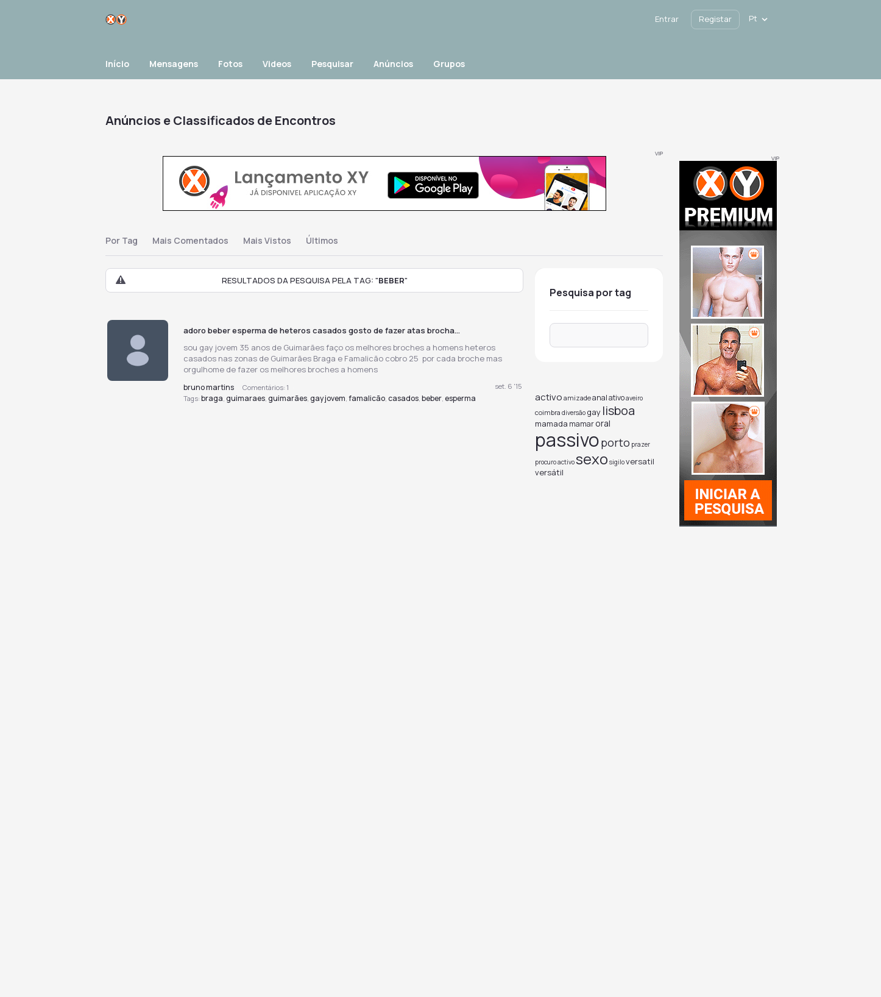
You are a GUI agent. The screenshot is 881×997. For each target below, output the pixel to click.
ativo (616, 397)
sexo (592, 459)
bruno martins (208, 387)
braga (212, 398)
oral (602, 423)
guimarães (287, 398)
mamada (551, 423)
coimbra (548, 412)
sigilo (616, 462)
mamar (581, 424)
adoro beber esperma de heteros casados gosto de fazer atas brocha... (321, 330)
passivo (567, 439)
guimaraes (245, 398)
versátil (549, 472)
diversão (574, 412)
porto (615, 442)
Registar (715, 18)
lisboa (618, 410)
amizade (577, 397)
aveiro (634, 398)
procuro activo (555, 462)
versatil (640, 461)
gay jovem (327, 398)
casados (403, 398)
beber (432, 398)
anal (599, 397)
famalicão (367, 398)
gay (594, 411)
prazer (640, 444)
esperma (460, 398)
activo (548, 397)
